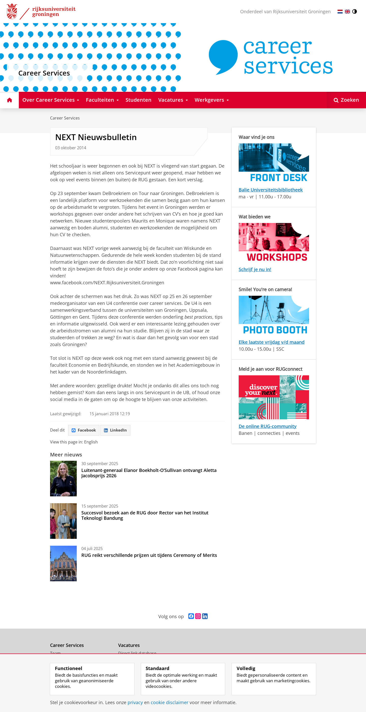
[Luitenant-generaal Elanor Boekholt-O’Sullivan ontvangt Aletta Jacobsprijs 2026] (63, 479)
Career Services (65, 118)
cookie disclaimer (169, 702)
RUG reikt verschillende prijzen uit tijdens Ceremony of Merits (149, 556)
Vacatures (129, 646)
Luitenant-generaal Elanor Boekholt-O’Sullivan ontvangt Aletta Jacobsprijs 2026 (149, 473)
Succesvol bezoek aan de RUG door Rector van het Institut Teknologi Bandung (144, 515)
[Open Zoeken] (346, 100)
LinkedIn (118, 430)
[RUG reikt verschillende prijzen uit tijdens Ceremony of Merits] (63, 564)
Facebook (84, 430)
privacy (135, 702)
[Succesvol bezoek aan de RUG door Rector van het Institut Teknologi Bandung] (63, 521)
